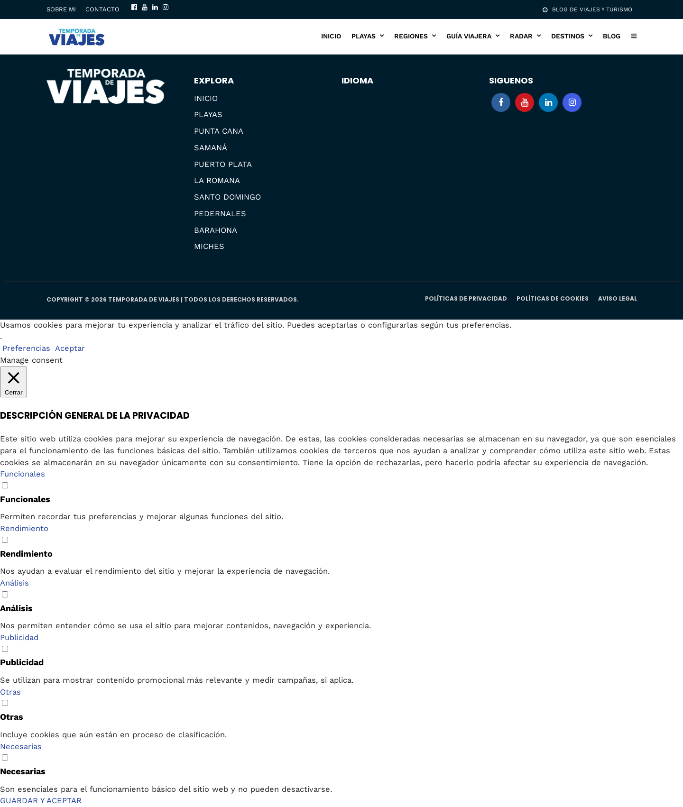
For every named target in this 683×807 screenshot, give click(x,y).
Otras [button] (10, 692)
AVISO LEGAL (617, 298)
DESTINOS (567, 36)
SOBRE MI (61, 9)
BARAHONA (215, 230)
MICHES (209, 246)
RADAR (521, 36)
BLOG (611, 36)
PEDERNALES (220, 213)
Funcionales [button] (22, 473)
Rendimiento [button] (24, 528)
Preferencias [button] (26, 348)
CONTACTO (102, 9)
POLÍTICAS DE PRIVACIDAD (466, 298)
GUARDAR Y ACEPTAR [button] (41, 800)
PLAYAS (363, 36)
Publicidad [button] (19, 637)
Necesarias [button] (21, 746)
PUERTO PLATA (223, 164)
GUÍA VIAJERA (468, 36)
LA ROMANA (217, 180)
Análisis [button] (14, 582)
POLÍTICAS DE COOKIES (553, 298)
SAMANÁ (210, 147)
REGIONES (411, 36)
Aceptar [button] (70, 348)
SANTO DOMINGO (227, 197)
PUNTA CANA (218, 131)
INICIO (331, 36)
